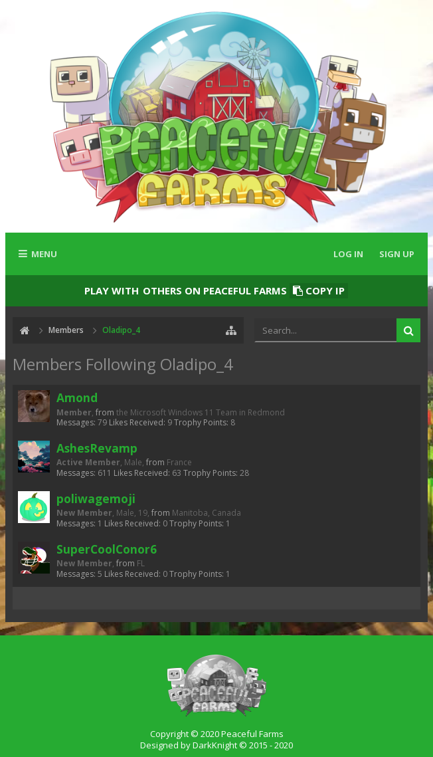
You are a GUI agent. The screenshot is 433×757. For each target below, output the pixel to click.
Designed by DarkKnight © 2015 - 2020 (216, 745)
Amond (77, 397)
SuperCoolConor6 (106, 549)
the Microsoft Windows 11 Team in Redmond (200, 412)
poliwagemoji (95, 498)
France (179, 462)
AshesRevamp (96, 448)
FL (141, 563)
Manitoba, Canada (206, 512)
